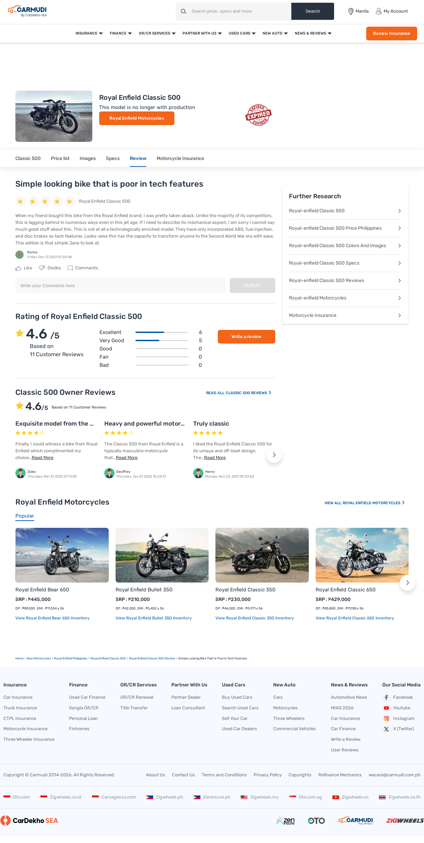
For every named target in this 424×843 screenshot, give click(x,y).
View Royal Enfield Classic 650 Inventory (355, 618)
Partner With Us (199, 33)
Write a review (246, 336)
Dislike (50, 268)
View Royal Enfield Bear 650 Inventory (52, 618)
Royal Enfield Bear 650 (42, 590)
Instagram (398, 718)
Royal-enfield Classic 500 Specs (345, 263)
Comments (83, 268)
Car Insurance (17, 697)
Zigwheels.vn (350, 797)
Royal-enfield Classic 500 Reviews (345, 280)
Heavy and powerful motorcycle (150, 423)
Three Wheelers (289, 718)
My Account (391, 11)
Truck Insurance (20, 707)
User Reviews (345, 749)
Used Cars (239, 33)
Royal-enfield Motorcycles (345, 298)
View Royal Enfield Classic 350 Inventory (254, 618)
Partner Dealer (186, 697)
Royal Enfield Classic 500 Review (152, 658)
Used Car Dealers (239, 728)
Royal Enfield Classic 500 (108, 658)
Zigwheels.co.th (400, 797)
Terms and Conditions (224, 774)
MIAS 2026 (342, 707)
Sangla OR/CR (83, 707)
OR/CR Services (154, 33)
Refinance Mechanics (340, 774)
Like (23, 268)
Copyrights (300, 774)
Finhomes (79, 728)
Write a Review (345, 739)
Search (312, 11)
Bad (151, 365)
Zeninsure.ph (212, 797)
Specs (113, 158)
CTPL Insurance (19, 718)
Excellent (151, 332)
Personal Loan (83, 718)
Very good (151, 340)
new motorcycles (39, 658)
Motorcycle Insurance (180, 158)
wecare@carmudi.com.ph (395, 774)
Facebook (397, 697)
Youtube (396, 708)
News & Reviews (310, 33)
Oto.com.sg (305, 797)
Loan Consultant (188, 707)
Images (88, 158)
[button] (274, 455)
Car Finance (343, 728)
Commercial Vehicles (294, 728)
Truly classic (211, 423)
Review (138, 158)
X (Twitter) (398, 729)
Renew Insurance (391, 33)
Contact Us (183, 774)
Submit (252, 285)
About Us (155, 774)
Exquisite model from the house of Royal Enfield (84, 423)
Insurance (86, 33)
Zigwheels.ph (164, 797)
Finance (118, 33)
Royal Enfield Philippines (71, 658)
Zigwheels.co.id (60, 797)
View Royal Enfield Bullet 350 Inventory (154, 618)
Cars (278, 697)
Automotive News (349, 697)
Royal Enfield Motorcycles (136, 118)
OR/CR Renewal (136, 697)
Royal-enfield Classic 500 (345, 211)
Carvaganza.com (114, 797)
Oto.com (16, 797)
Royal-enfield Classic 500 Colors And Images (345, 246)
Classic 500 (28, 158)
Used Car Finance (87, 697)
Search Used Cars (240, 707)
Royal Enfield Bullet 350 (144, 590)
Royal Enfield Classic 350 (245, 590)
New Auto (272, 33)
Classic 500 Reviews (249, 393)
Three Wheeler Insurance (28, 739)
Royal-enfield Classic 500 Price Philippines (345, 228)
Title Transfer (134, 707)
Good (151, 348)
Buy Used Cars (237, 697)
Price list (60, 158)
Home (19, 658)
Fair (151, 356)
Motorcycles (285, 707)
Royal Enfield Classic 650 (346, 590)
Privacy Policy (268, 774)
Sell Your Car (235, 718)
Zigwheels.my (260, 797)
